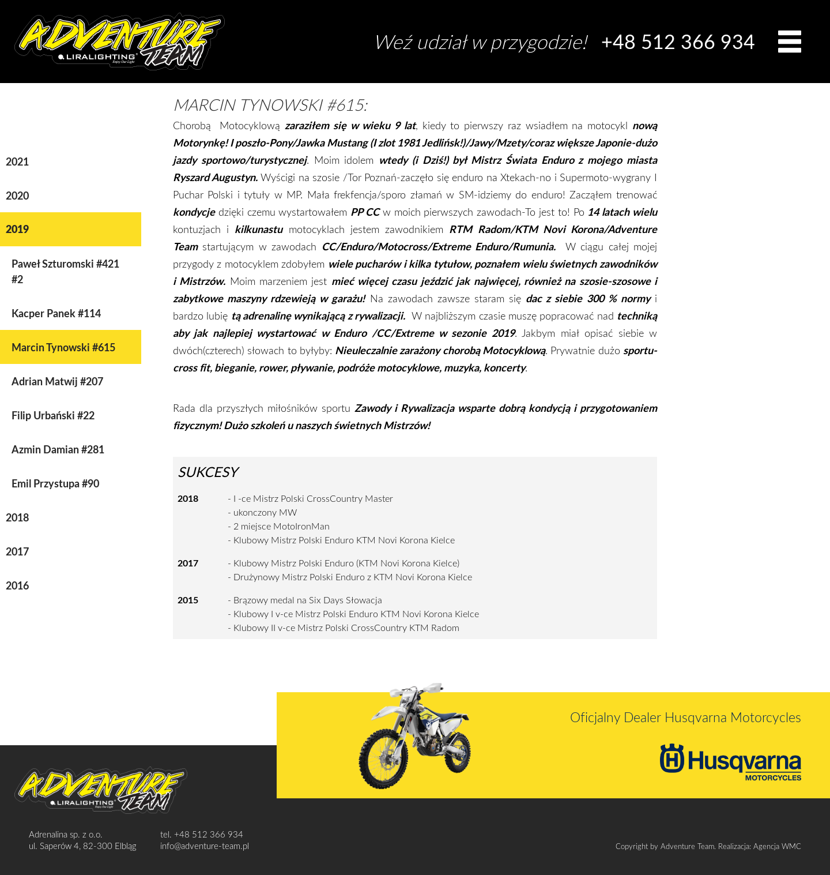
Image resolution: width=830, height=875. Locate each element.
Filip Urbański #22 (53, 415)
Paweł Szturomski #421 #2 (65, 271)
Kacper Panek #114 (56, 313)
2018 (17, 517)
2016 (17, 585)
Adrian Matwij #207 (57, 381)
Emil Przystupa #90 (55, 483)
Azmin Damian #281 (58, 449)
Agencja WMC (777, 846)
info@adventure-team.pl (204, 845)
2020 (17, 195)
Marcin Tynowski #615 (63, 347)
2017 (17, 551)
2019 (17, 228)
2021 (17, 161)
